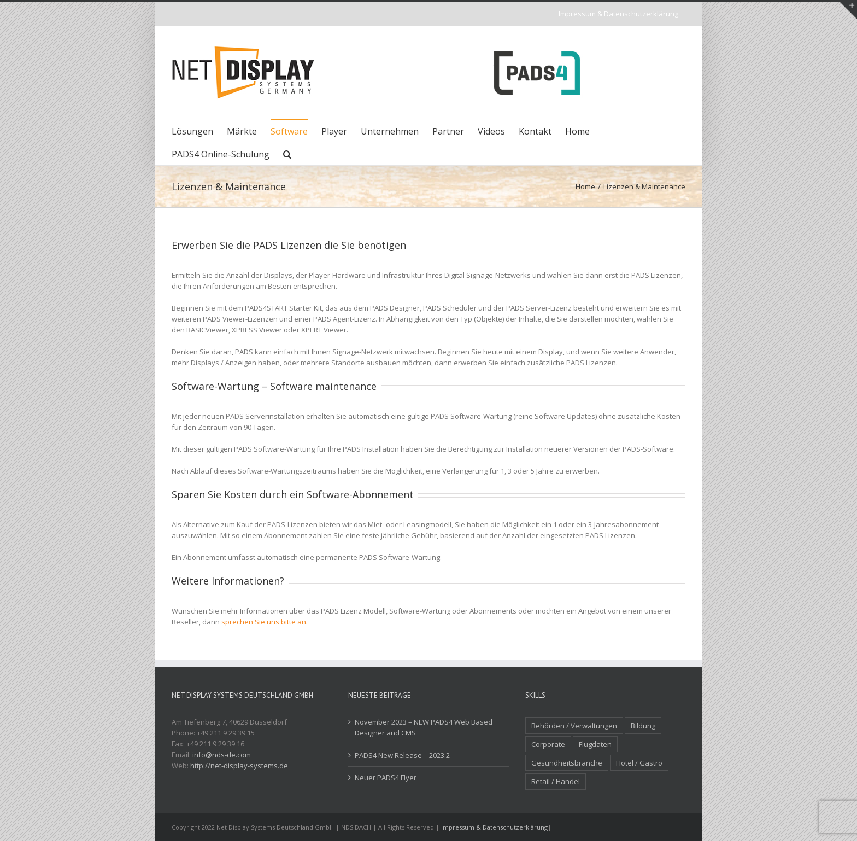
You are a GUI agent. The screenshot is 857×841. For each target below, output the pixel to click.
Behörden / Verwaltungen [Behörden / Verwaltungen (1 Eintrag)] (574, 726)
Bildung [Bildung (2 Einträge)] (643, 726)
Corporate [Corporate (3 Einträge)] (548, 744)
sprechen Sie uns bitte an (263, 622)
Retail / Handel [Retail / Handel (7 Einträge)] (555, 781)
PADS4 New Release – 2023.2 (402, 755)
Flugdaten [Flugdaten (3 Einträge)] (595, 744)
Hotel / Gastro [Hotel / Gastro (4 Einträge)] (639, 763)
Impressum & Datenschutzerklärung (494, 827)
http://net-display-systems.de (239, 765)
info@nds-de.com (221, 755)
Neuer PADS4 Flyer (385, 777)
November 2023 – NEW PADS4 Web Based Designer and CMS (423, 727)
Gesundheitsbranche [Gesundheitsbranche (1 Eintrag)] (566, 763)
